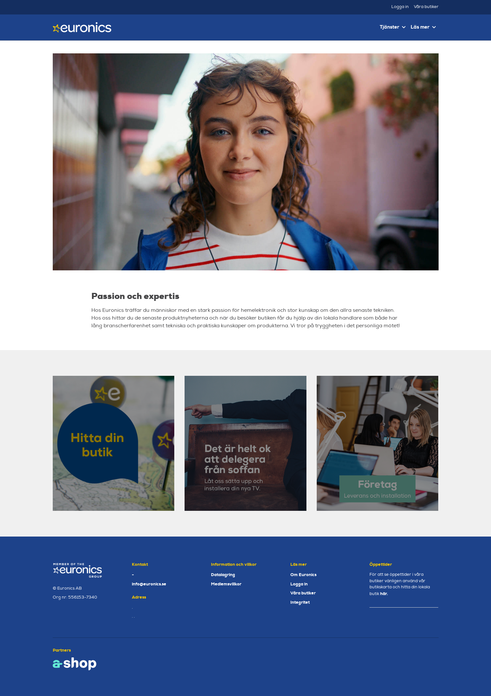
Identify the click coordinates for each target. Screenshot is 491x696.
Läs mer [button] (423, 27)
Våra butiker (426, 6)
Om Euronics (303, 574)
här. (384, 593)
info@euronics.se (149, 584)
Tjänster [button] (392, 27)
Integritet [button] (300, 602)
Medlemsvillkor (226, 584)
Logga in (400, 6)
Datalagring (223, 574)
